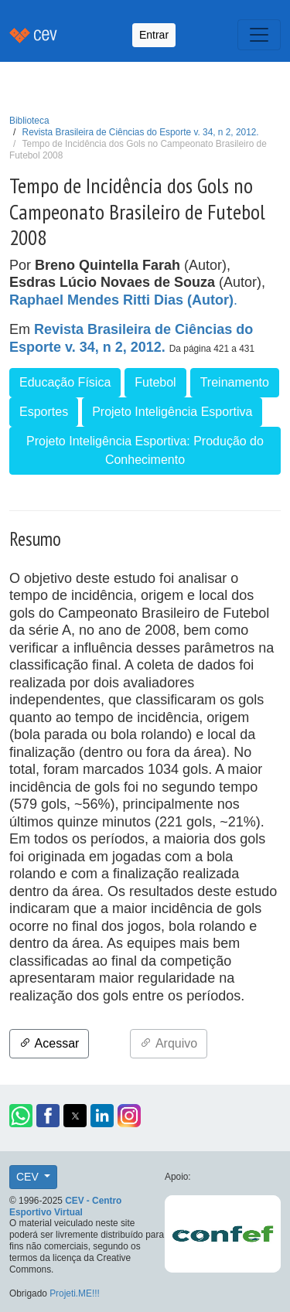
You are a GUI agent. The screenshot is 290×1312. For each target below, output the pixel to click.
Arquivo (168, 1043)
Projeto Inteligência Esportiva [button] (172, 411)
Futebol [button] (155, 382)
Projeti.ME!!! (74, 1293)
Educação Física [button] (65, 382)
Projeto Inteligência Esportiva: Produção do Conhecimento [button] (145, 450)
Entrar (154, 35)
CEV (29, 1177)
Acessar (49, 1043)
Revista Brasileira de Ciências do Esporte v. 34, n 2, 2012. (140, 132)
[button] (20, 1115)
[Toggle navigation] (259, 34)
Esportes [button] (43, 411)
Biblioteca (29, 120)
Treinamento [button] (234, 382)
